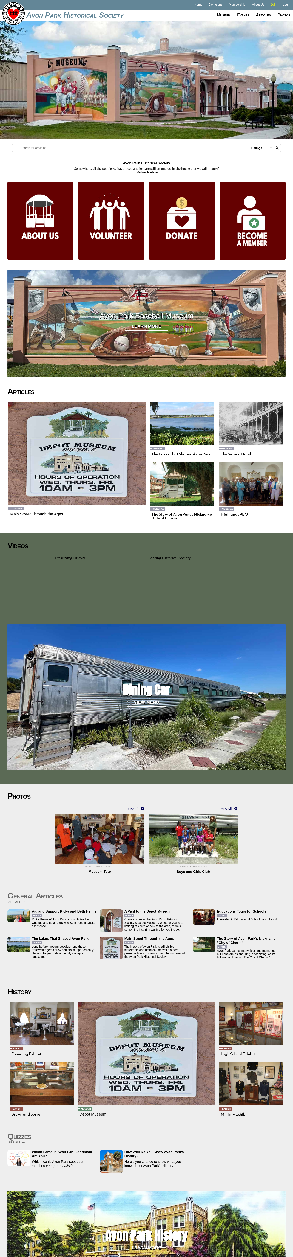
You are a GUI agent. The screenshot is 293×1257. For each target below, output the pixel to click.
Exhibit (17, 1048)
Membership (237, 4)
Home (198, 4)
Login (286, 4)
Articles (263, 15)
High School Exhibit (238, 1054)
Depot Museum (93, 1114)
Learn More (146, 326)
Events (243, 15)
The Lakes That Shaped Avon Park (181, 454)
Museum (223, 15)
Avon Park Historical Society (74, 15)
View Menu (146, 702)
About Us (258, 4)
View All (133, 808)
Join (273, 4)
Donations (215, 4)
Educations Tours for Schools (241, 911)
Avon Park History (146, 1235)
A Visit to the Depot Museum (147, 911)
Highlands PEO (234, 514)
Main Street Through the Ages (36, 514)
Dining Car (146, 690)
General (17, 508)
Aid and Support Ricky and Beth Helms (64, 911)
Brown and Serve (25, 1114)
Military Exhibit (234, 1114)
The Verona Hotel (236, 454)
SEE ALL (16, 902)
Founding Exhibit (26, 1054)
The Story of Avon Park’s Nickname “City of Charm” (182, 516)
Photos (283, 15)
